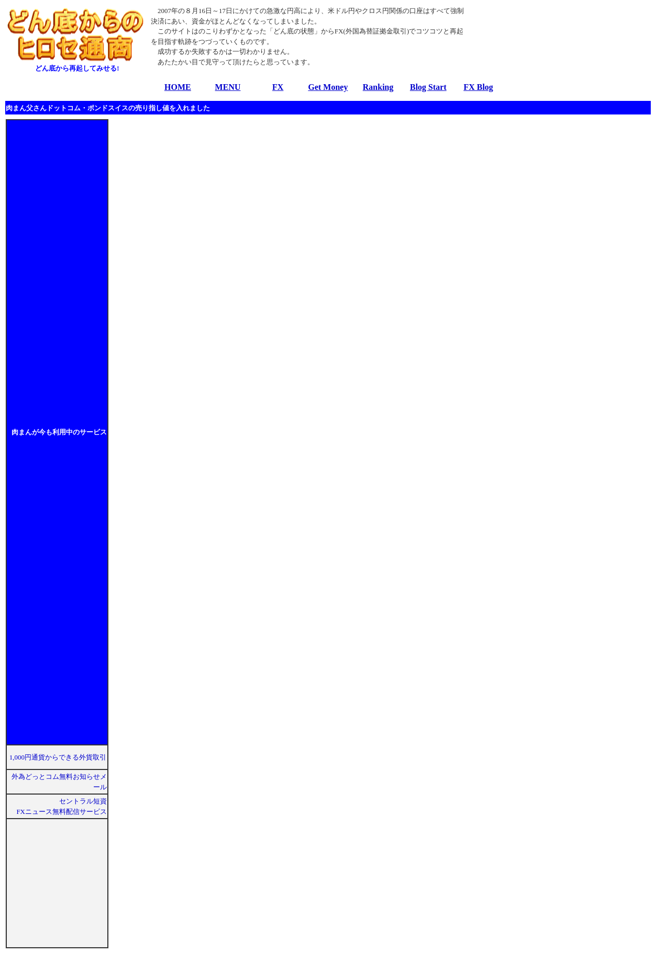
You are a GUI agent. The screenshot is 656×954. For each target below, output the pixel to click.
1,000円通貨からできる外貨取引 (58, 757)
